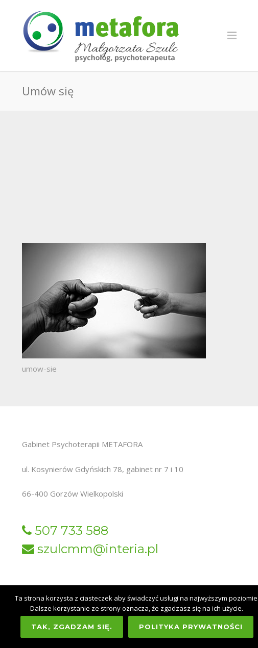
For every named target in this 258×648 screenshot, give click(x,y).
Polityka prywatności (191, 627)
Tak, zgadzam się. (71, 627)
